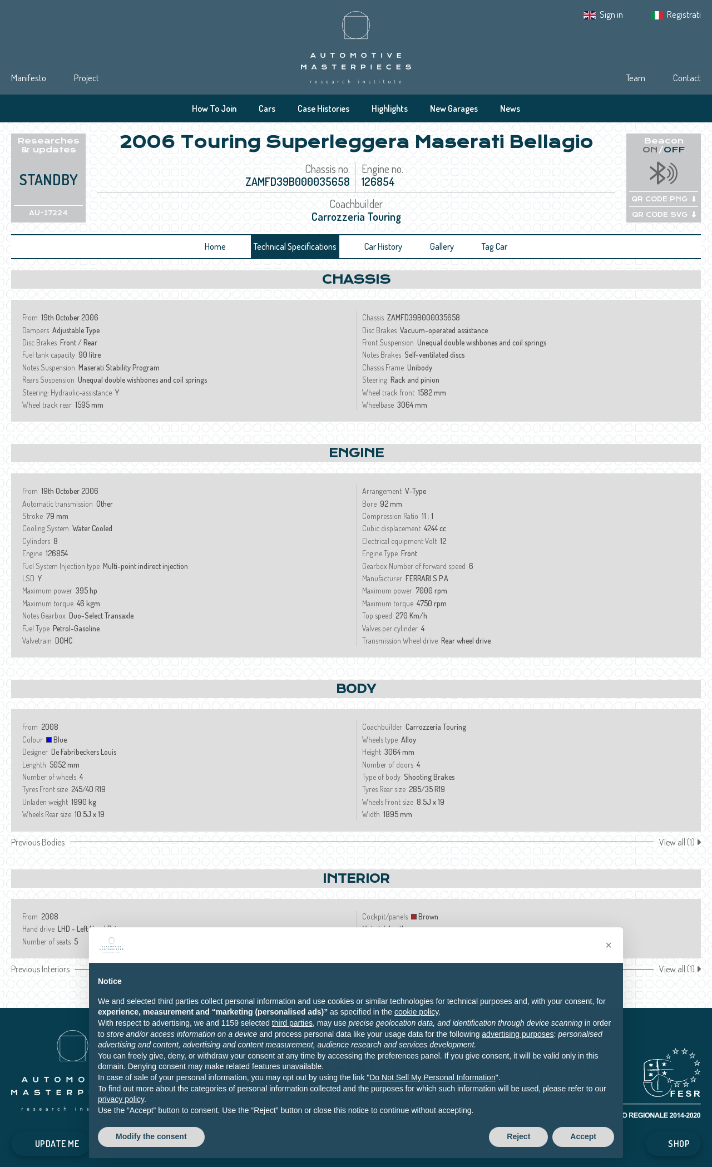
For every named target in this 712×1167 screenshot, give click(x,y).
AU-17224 (48, 213)
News (510, 108)
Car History (383, 246)
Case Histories (323, 108)
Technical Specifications (295, 246)
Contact (687, 77)
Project (86, 77)
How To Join (214, 108)
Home (215, 246)
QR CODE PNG (663, 199)
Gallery (442, 246)
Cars (267, 108)
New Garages (454, 108)
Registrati (684, 14)
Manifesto (28, 77)
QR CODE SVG (664, 215)
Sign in (611, 14)
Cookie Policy (150, 1140)
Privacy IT (104, 1140)
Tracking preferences (212, 1140)
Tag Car (494, 246)
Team (635, 77)
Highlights (390, 108)
